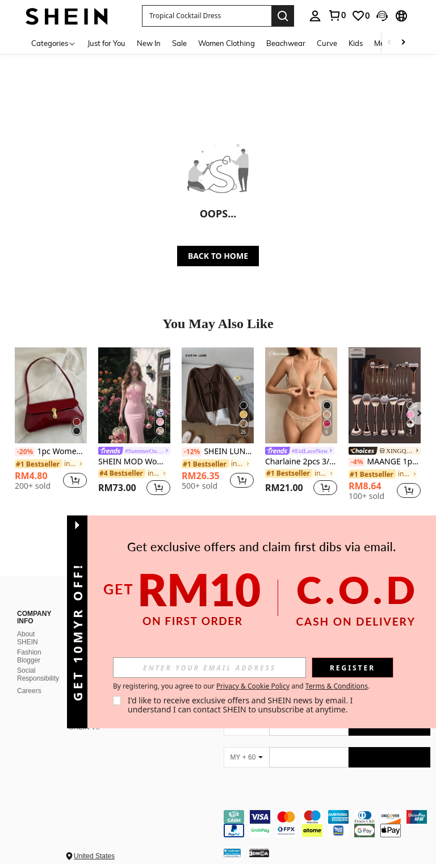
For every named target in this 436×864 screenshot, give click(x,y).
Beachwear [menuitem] (285, 43)
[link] (337, 15)
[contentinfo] (327, 823)
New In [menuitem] (149, 43)
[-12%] (192, 451)
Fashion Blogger (29, 656)
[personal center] (315, 16)
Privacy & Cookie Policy (253, 686)
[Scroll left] (389, 43)
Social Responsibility (38, 674)
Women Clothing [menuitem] (226, 43)
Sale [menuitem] (179, 43)
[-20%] (25, 451)
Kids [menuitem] (356, 43)
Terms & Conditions (336, 686)
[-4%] (357, 462)
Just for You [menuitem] (106, 43)
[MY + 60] (246, 757)
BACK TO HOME (218, 255)
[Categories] (54, 43)
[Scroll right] (403, 43)
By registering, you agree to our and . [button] (241, 686)
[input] (209, 667)
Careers (29, 691)
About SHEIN (27, 638)
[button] (206, 16)
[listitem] (51, 423)
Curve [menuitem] (327, 43)
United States (94, 856)
